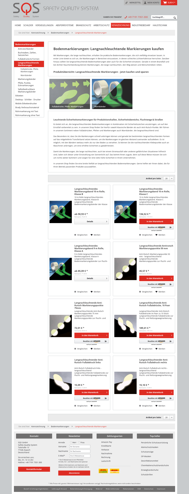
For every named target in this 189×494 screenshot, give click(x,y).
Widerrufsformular (112, 489)
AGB (139, 489)
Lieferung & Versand (59, 489)
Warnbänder (26, 75)
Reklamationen (128, 489)
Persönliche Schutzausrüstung (154, 442)
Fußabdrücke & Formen (28, 59)
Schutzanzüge (147, 451)
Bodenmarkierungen (25, 44)
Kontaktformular (34, 469)
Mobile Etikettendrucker (26, 103)
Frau (81, 442)
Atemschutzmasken (149, 447)
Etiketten (19, 95)
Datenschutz (148, 489)
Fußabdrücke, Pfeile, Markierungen (30, 70)
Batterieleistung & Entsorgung (81, 489)
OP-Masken (146, 456)
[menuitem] (133, 2)
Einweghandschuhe (149, 470)
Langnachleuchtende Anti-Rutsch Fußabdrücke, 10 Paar (154, 304)
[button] (156, 228)
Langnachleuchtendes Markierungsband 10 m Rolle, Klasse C (154, 191)
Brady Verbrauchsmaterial (27, 107)
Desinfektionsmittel (149, 461)
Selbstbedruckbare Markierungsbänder (27, 90)
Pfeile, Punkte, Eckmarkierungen (26, 84)
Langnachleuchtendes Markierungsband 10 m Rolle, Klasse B (89, 191)
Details (97, 221)
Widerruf (99, 489)
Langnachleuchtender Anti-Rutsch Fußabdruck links (88, 361)
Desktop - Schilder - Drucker (28, 99)
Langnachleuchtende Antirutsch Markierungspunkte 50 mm (156, 247)
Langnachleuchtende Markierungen (28, 63)
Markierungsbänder (27, 79)
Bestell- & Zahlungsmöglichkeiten (36, 489)
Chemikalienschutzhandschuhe (155, 465)
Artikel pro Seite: (153, 178)
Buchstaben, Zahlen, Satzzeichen (27, 53)
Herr (73, 442)
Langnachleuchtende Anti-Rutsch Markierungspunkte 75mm (88, 305)
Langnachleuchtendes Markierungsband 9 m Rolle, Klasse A (89, 248)
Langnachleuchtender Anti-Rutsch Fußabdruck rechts (153, 361)
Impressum (161, 489)
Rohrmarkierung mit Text (26, 111)
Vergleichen (81, 235)
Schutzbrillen (147, 474)
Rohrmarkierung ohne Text (27, 115)
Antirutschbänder (26, 49)
